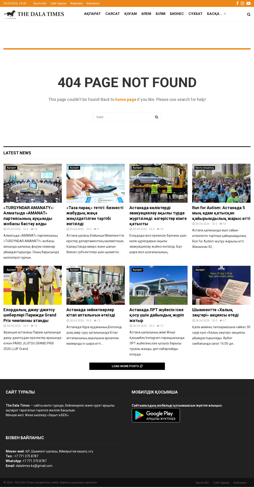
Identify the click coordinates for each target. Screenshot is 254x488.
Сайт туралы (58, 3)
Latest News (17, 153)
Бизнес (177, 14)
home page (125, 100)
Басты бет (39, 3)
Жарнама (76, 3)
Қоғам (130, 14)
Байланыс (93, 3)
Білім (160, 14)
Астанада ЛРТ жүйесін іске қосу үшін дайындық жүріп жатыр (156, 316)
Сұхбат (195, 14)
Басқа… (214, 14)
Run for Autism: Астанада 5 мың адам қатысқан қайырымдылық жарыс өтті (221, 214)
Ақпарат (92, 14)
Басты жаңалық (205, 168)
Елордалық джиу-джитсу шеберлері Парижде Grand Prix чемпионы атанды (29, 316)
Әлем (146, 14)
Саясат (112, 14)
